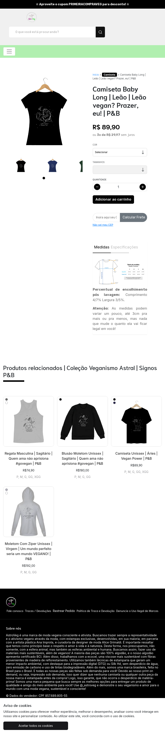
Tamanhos (99, 147)
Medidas (101, 232)
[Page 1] (44, 163)
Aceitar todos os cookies (30, 725)
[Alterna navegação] (9, 37)
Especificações (120, 232)
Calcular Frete (134, 203)
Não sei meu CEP (103, 210)
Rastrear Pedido (64, 596)
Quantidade (99, 165)
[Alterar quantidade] (119, 172)
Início (96, 60)
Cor (95, 130)
